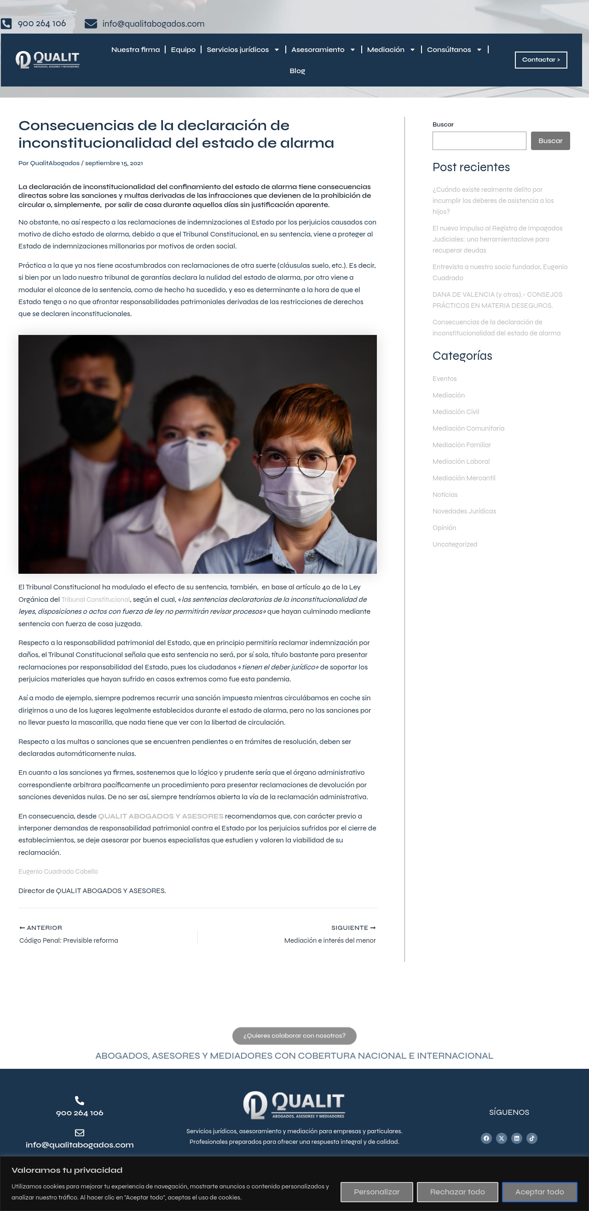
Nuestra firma (135, 50)
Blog (298, 71)
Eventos (445, 389)
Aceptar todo (539, 1192)
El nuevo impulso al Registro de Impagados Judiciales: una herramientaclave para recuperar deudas (499, 239)
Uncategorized (456, 555)
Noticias (446, 505)
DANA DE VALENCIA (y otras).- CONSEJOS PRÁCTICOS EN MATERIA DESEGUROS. (493, 305)
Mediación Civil (457, 422)
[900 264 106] (79, 1101)
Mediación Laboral (463, 472)
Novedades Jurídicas (466, 522)
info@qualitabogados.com (87, 1145)
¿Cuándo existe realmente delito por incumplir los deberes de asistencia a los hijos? (497, 200)
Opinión (445, 538)
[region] (294, 1183)
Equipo (183, 50)
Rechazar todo (457, 1192)
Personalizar (376, 1192)
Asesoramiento (323, 49)
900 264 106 (80, 1113)
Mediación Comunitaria (471, 439)
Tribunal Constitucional (98, 599)
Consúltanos (455, 49)
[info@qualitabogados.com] (79, 1133)
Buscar (443, 124)
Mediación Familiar (464, 455)
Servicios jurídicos (243, 49)
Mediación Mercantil (466, 488)
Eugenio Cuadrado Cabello (61, 871)
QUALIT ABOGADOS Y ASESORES (166, 816)
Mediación (391, 49)
